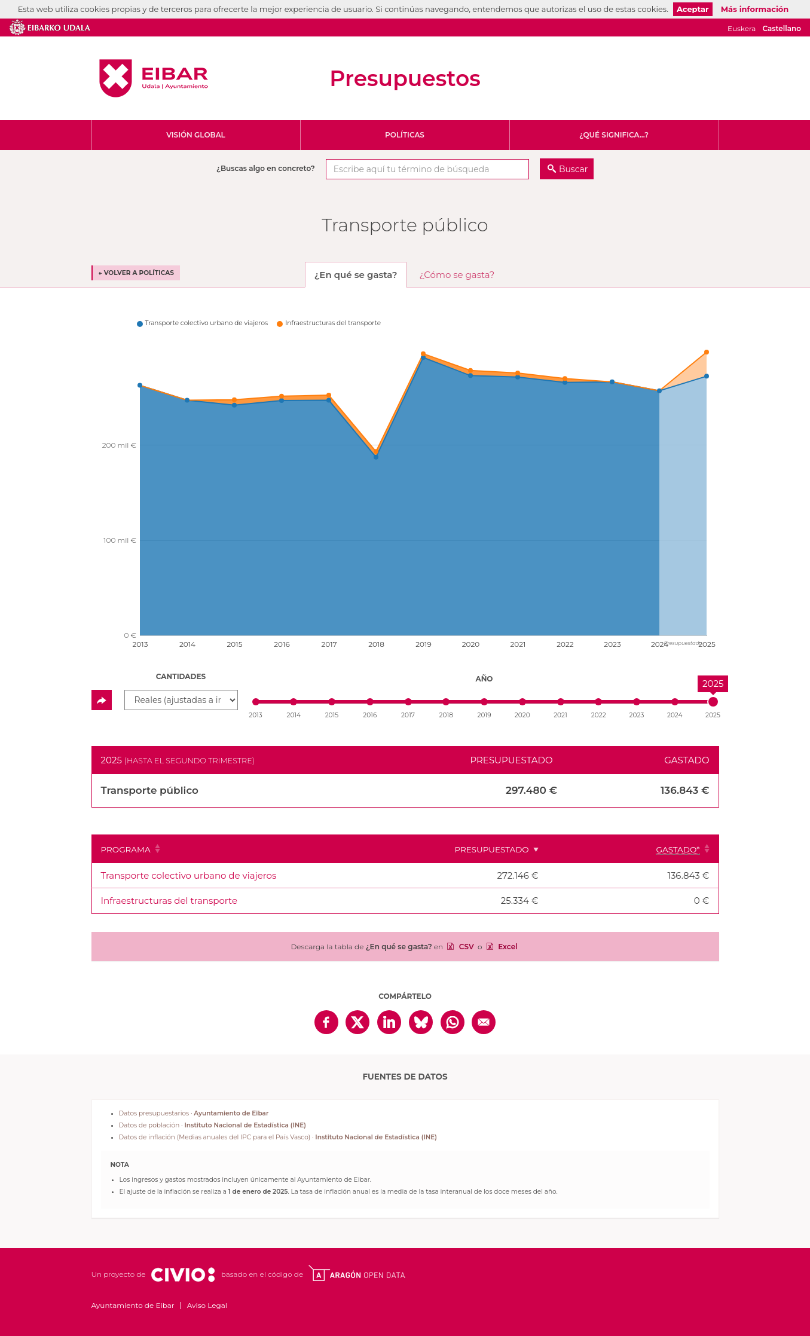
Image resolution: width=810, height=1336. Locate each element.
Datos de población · (213, 1125)
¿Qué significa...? (614, 134)
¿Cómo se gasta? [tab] (457, 274)
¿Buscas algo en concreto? (265, 168)
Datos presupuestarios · (194, 1113)
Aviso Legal (207, 1305)
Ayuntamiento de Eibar (153, 78)
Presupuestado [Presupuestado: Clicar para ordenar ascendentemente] (548, 849)
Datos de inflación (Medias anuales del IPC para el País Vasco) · (278, 1137)
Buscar (573, 169)
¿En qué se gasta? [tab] (356, 274)
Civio (183, 1275)
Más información (755, 9)
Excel (507, 946)
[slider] (713, 702)
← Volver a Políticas (136, 273)
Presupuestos (404, 78)
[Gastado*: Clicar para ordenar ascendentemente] (661, 848)
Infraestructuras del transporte (169, 900)
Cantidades (181, 676)
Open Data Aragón (356, 1273)
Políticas (404, 134)
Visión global (195, 134)
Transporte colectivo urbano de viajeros (189, 875)
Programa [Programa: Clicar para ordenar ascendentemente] (126, 849)
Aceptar (693, 9)
